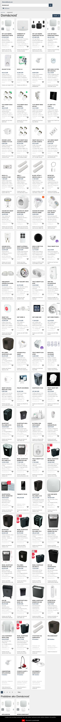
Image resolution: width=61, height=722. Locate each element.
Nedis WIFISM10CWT (38, 69)
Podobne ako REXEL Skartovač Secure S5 (21, 546)
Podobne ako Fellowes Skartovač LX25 (6, 369)
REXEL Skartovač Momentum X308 (22, 459)
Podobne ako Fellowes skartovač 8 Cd (21, 581)
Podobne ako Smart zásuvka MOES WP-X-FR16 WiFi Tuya (7, 405)
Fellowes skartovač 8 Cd (22, 565)
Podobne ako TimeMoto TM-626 (23, 511)
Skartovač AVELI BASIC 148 (22, 424)
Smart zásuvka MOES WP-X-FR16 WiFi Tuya (6, 389)
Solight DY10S (6, 69)
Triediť (55, 15)
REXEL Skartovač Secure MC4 (22, 636)
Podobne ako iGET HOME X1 (22, 334)
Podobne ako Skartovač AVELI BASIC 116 (22, 617)
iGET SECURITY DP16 (23, 281)
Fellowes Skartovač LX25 (7, 353)
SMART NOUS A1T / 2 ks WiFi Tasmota (38, 140)
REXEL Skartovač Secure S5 (22, 530)
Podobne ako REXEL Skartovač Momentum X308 (22, 475)
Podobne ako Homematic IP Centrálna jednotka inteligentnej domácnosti (23, 51)
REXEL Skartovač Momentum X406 (7, 565)
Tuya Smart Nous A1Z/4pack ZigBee (22, 140)
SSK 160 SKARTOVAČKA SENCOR (52, 566)
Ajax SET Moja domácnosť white (53, 34)
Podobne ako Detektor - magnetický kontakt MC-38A (53, 192)
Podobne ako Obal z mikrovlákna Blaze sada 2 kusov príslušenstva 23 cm (22, 192)
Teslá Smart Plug (53, 246)
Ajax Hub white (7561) (52, 495)
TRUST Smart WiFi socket (53, 388)
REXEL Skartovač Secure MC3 (53, 459)
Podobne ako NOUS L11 (22, 85)
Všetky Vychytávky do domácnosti (36, 652)
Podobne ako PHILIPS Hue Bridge (22, 404)
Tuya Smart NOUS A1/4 (7, 105)
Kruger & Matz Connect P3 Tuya (7, 140)
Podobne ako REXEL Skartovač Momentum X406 (7, 581)
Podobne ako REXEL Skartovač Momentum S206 (38, 617)
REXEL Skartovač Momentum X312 (53, 530)
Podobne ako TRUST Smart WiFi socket (53, 404)
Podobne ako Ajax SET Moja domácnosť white (53, 50)
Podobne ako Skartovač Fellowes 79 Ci (37, 546)
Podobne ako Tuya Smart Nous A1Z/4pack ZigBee (22, 156)
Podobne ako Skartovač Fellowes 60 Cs (7, 440)
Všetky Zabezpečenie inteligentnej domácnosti (7, 688)
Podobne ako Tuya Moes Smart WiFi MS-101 (53, 156)
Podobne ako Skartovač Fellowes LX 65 (37, 511)
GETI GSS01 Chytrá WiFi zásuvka (53, 70)
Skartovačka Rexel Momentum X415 (7, 496)
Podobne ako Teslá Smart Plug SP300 (37, 369)
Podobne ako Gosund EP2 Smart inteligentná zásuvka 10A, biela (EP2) (7, 228)
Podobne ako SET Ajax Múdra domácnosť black (37, 50)
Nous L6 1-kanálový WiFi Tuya (6, 177)
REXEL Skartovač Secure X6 (37, 565)
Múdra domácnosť (23, 714)
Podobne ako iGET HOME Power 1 (53, 334)
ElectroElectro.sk (7, 2)
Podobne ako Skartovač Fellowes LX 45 (7, 546)
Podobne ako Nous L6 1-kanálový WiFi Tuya (7, 192)
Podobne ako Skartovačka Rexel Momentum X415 (7, 511)
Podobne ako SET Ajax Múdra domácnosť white (7, 50)
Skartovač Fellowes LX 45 (6, 530)
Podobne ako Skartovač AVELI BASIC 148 (22, 440)
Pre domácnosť (52, 636)
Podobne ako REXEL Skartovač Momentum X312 (53, 546)
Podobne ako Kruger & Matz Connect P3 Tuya (7, 156)
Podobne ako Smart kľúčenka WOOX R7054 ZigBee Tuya (22, 263)
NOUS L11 (19, 69)
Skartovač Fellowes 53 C (6, 459)
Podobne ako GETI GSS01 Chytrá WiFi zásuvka (53, 86)
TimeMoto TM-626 (22, 494)
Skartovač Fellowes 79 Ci (36, 530)
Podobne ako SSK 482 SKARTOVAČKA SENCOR (7, 617)
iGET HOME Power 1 (53, 317)
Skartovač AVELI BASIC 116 (22, 601)
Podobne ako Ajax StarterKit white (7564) (6, 652)
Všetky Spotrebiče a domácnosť (36, 688)
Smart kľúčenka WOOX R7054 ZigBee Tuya (23, 248)
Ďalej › (19, 692)
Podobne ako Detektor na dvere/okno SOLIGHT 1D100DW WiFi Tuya (53, 617)
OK (23, 720)
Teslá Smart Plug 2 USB (38, 459)
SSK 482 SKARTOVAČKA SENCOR (6, 602)
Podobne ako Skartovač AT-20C (38, 404)
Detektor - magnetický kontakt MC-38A (52, 177)
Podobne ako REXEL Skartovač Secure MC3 (52, 475)
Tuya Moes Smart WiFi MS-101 (53, 140)
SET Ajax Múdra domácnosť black (38, 34)
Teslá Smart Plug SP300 (38, 353)
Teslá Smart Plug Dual (38, 282)
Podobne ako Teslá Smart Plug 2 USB (37, 475)
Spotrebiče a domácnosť (36, 672)
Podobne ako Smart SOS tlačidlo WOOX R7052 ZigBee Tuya (7, 334)
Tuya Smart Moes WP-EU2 (37, 105)
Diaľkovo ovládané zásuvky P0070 (52, 354)
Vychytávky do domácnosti (37, 636)
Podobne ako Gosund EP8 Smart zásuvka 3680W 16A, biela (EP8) (37, 228)
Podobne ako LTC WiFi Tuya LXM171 (53, 121)
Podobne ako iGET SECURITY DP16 (21, 298)
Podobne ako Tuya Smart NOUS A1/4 (7, 121)
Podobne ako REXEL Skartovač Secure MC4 (21, 652)
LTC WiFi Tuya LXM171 (51, 105)
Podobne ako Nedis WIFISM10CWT (36, 86)
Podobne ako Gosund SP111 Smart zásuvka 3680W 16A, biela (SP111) (7, 263)
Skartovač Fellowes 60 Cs (6, 424)
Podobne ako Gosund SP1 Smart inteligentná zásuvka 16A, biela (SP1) (22, 228)
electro (3, 12)
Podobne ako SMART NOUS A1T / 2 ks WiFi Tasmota (38, 156)
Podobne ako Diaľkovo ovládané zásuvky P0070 (53, 369)
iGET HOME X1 (21, 317)
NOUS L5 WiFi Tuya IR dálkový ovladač (37, 248)
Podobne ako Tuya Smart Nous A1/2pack (22, 121)
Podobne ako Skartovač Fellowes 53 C (7, 475)
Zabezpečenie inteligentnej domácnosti (6, 673)
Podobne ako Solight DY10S (7, 85)
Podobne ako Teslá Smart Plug (53, 263)
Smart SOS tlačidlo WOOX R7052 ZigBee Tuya (7, 319)
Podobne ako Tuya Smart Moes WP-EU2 (37, 121)
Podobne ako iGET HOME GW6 (37, 334)
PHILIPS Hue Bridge (23, 388)
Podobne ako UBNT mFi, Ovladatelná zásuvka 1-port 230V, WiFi (53, 299)
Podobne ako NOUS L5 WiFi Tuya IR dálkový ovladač (38, 263)
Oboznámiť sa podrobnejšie (32, 720)
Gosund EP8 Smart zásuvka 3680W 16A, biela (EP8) (38, 212)
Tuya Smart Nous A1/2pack (22, 105)
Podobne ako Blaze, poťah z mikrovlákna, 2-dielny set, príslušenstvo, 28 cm (38, 192)
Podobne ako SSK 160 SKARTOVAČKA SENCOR (53, 581)
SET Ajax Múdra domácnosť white (7, 34)
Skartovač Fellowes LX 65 (37, 495)
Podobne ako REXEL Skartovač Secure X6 (36, 581)
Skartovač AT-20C (37, 388)
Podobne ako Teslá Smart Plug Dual (37, 298)
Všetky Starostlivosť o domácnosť (21, 688)
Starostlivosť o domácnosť (22, 672)
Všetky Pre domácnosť (52, 651)
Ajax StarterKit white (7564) (7, 636)
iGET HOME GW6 (36, 317)
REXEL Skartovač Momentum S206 (37, 601)
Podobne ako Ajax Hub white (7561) (52, 511)
